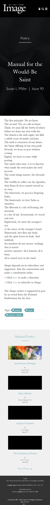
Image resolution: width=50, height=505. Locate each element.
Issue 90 (38, 89)
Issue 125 (25, 372)
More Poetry (25, 469)
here (15, 277)
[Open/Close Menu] (46, 8)
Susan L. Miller (16, 89)
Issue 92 (25, 402)
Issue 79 (25, 432)
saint (30, 310)
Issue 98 (25, 462)
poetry (17, 310)
